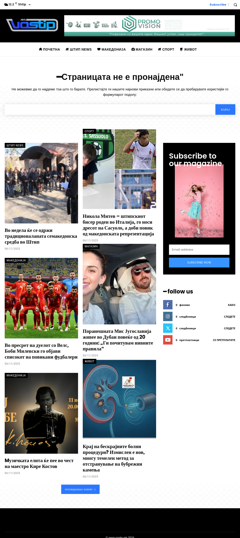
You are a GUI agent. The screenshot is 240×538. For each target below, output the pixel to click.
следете (229, 316)
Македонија (16, 259)
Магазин (91, 245)
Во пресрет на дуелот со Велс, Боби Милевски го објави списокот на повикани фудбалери (41, 350)
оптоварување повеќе (80, 484)
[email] (199, 250)
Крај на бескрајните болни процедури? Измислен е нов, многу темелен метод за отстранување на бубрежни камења (119, 453)
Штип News (15, 145)
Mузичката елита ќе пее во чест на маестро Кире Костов (41, 462)
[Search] (225, 109)
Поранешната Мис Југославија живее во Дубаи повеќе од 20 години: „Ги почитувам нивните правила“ (116, 338)
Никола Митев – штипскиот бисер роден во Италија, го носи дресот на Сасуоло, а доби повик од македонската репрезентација (119, 224)
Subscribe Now (199, 262)
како (231, 305)
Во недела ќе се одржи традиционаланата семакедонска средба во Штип (39, 236)
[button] (235, 4)
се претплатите (224, 340)
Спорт (89, 131)
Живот (89, 360)
